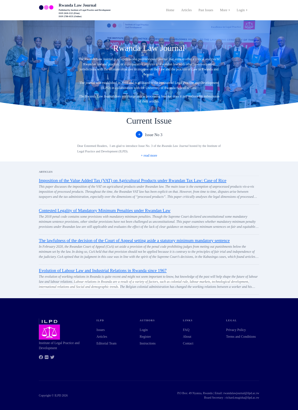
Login (144, 330)
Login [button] (242, 10)
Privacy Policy (236, 330)
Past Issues (206, 10)
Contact (188, 343)
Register (145, 336)
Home (170, 10)
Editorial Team (106, 343)
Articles (186, 10)
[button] (149, 155)
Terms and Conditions (241, 336)
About (187, 336)
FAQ (186, 330)
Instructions (148, 343)
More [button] (225, 10)
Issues (100, 330)
